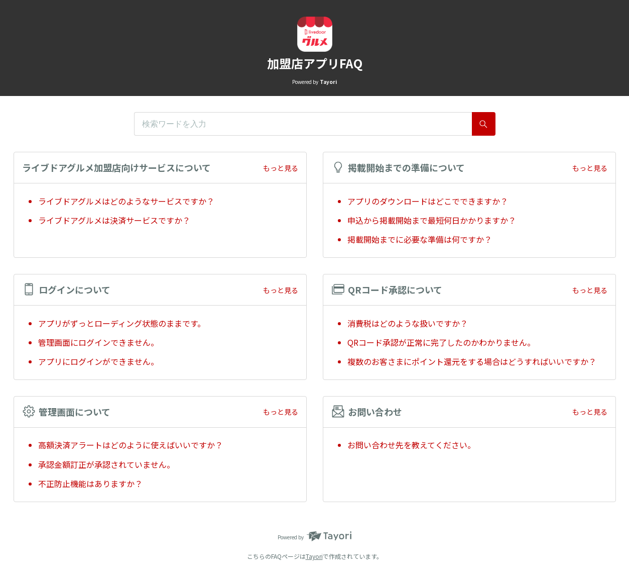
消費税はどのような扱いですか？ (407, 323)
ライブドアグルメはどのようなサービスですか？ (126, 201)
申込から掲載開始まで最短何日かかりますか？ (431, 220)
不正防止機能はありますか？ (90, 483)
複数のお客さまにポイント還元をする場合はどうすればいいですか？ (471, 361)
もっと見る (280, 168)
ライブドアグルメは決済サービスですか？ (114, 220)
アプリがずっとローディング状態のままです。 (121, 323)
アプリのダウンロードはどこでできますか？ (431, 201)
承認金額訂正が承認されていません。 (106, 464)
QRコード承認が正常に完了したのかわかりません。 (441, 342)
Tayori (314, 556)
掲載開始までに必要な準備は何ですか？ (419, 239)
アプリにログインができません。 (98, 361)
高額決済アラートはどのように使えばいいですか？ (130, 445)
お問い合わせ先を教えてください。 (411, 445)
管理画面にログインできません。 (98, 342)
